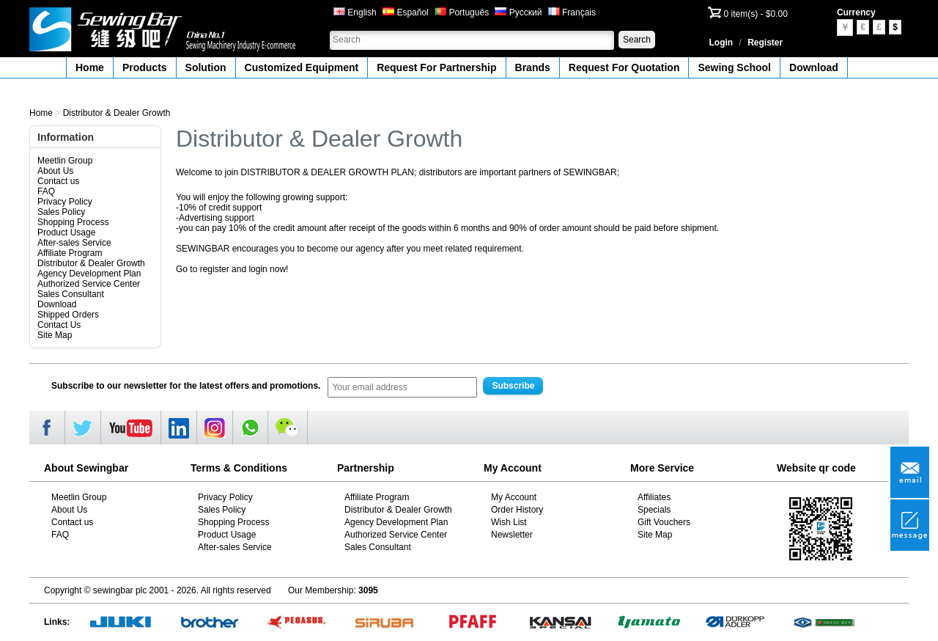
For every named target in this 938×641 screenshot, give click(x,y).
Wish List (509, 522)
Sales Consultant (70, 294)
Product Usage (66, 232)
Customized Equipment (302, 67)
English (355, 12)
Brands (532, 67)
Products (144, 67)
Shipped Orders (68, 314)
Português (462, 12)
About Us (55, 171)
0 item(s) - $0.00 (756, 14)
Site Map (54, 335)
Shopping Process (72, 222)
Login (721, 42)
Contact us (58, 181)
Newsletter (512, 535)
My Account (513, 497)
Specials (654, 510)
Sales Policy (61, 212)
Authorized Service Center (88, 284)
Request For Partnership (436, 67)
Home (89, 67)
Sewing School (734, 67)
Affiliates (654, 497)
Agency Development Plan (89, 273)
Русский (518, 12)
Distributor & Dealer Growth (117, 113)
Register (765, 42)
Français (572, 12)
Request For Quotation (624, 67)
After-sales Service (74, 243)
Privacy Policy (64, 202)
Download (813, 67)
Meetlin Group (64, 160)
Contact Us (59, 325)
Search (637, 39)
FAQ (46, 191)
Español (406, 12)
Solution (205, 67)
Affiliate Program (69, 253)
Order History (517, 510)
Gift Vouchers (664, 522)
